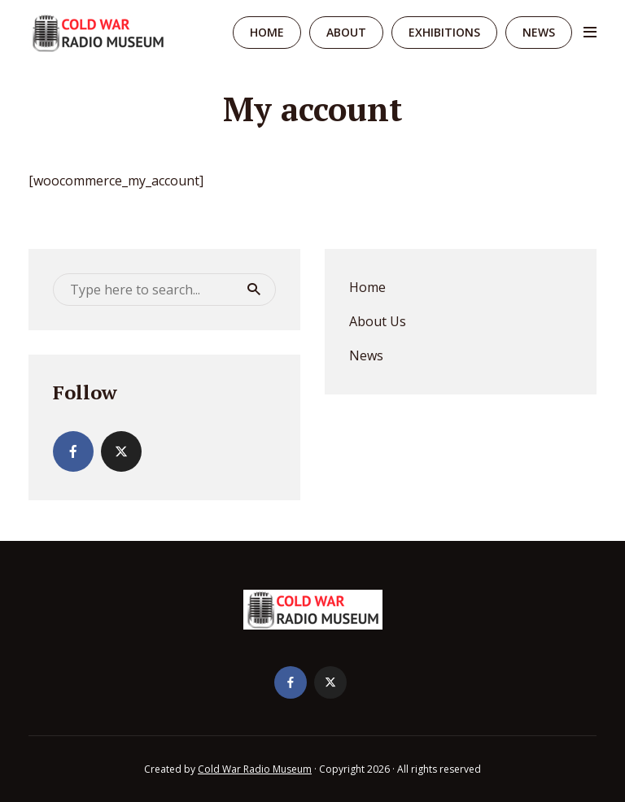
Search (254, 289)
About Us (377, 321)
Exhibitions (444, 32)
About (346, 32)
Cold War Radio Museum (255, 769)
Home (267, 32)
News (538, 32)
